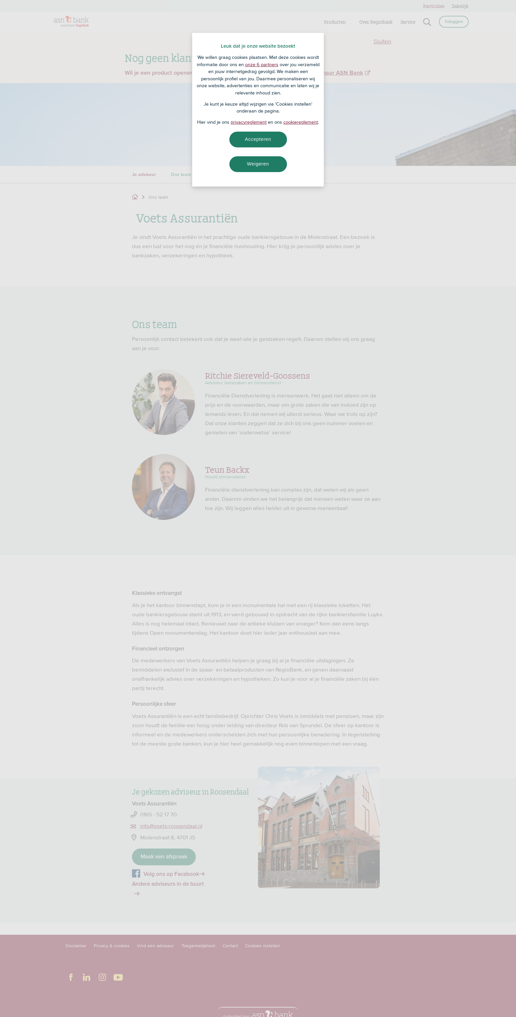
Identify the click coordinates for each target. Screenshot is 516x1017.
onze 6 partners (261, 64)
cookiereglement (300, 122)
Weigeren (258, 163)
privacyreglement (249, 122)
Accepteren (258, 139)
